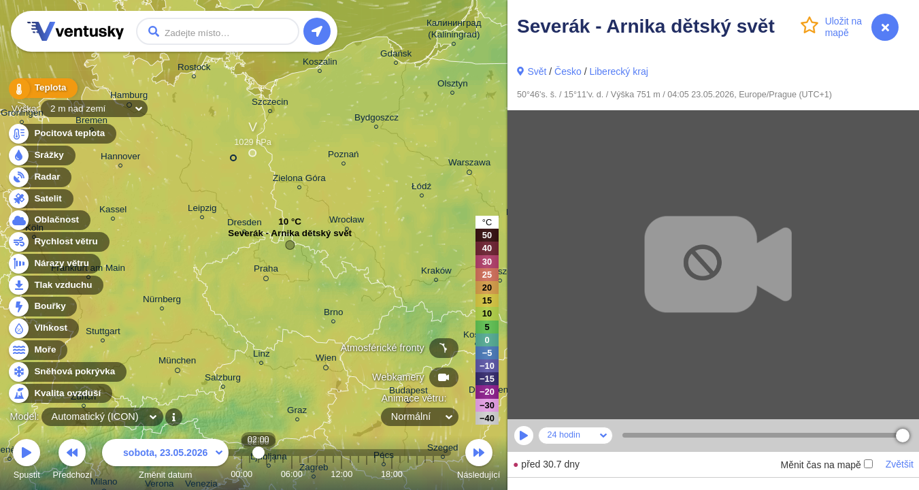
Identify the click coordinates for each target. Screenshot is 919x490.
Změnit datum (165, 461)
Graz (297, 412)
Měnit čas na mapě (826, 464)
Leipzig (202, 210)
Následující (478, 461)
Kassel (113, 211)
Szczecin (270, 104)
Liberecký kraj (618, 71)
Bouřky (42, 306)
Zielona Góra (299, 180)
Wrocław (346, 221)
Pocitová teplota (61, 134)
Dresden (244, 224)
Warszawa (469, 164)
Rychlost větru (58, 242)
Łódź (421, 188)
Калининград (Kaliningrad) (454, 31)
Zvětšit (900, 464)
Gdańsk (396, 55)
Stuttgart (103, 333)
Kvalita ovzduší (59, 394)
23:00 (433, 474)
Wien (326, 360)
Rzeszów (500, 273)
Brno (333, 314)
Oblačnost (48, 220)
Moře (37, 350)
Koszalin (320, 63)
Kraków (436, 272)
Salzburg (223, 379)
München (177, 362)
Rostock (194, 69)
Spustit (26, 461)
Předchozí (73, 461)
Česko (568, 71)
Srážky (41, 155)
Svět (536, 71)
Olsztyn (452, 85)
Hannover (120, 158)
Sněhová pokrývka (66, 372)
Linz (261, 355)
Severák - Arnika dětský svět (290, 236)
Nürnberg (162, 301)
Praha (266, 270)
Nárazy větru (53, 264)
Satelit (40, 199)
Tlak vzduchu (55, 285)
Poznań (343, 156)
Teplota (42, 88)
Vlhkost (42, 328)
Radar (39, 177)
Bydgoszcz (376, 119)
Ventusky (73, 31)
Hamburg (129, 97)
